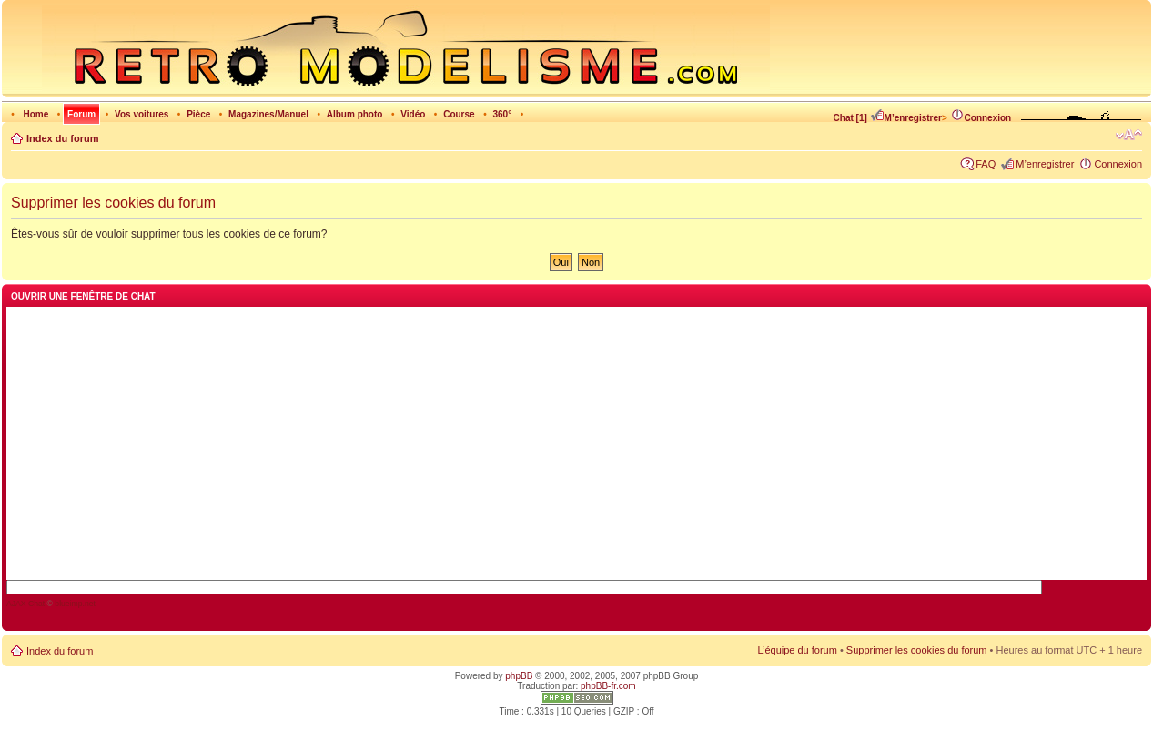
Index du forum (62, 138)
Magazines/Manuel (268, 114)
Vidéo (412, 114)
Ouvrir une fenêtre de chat (83, 296)
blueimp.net (75, 603)
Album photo (355, 114)
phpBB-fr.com (608, 686)
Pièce (198, 114)
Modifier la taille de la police (1129, 135)
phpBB (518, 676)
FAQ (986, 163)
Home (35, 114)
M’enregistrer (906, 118)
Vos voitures (141, 114)
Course (458, 114)
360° (501, 114)
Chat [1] (850, 118)
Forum (81, 114)
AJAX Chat (25, 603)
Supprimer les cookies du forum (916, 650)
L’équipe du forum (796, 650)
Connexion (981, 118)
